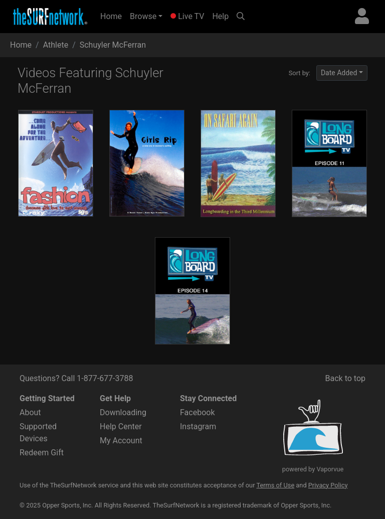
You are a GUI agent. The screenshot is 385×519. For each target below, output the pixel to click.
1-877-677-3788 (105, 378)
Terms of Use (275, 485)
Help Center (121, 426)
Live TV (187, 16)
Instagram (198, 426)
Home (113, 15)
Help (220, 16)
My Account (121, 440)
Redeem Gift (42, 452)
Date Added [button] (339, 73)
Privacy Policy (328, 485)
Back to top (345, 378)
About (30, 412)
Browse (143, 16)
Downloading (123, 412)
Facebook (197, 412)
